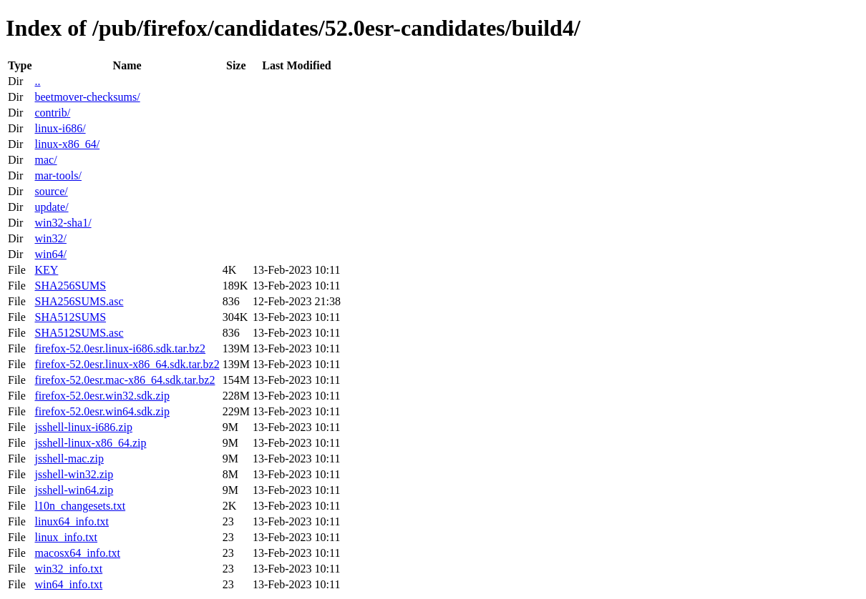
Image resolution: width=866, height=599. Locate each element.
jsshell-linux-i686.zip (83, 427)
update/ (51, 207)
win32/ (50, 238)
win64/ (50, 254)
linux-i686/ (59, 128)
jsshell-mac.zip (68, 458)
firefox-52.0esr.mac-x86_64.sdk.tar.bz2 (124, 380)
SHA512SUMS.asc (78, 333)
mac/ (45, 160)
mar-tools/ (57, 175)
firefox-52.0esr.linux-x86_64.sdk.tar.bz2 (126, 364)
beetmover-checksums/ (87, 97)
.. (37, 81)
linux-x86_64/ (66, 144)
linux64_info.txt (71, 521)
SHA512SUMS (70, 317)
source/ (50, 191)
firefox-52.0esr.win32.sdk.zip (101, 396)
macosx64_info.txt (77, 553)
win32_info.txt (68, 569)
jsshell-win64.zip (73, 490)
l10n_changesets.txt (79, 506)
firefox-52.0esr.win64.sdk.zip (101, 411)
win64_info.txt (68, 584)
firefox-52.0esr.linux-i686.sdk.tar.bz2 (119, 348)
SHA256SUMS (70, 285)
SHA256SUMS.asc (78, 301)
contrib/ (52, 113)
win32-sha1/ (62, 223)
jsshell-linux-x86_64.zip (90, 443)
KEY (46, 270)
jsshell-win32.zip (73, 474)
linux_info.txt (65, 537)
